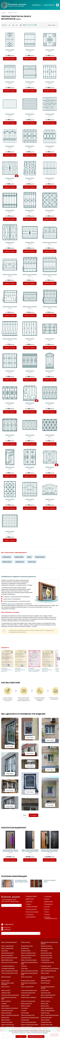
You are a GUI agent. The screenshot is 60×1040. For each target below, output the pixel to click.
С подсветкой (24, 1008)
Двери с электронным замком (28, 1022)
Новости (47, 899)
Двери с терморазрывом (7, 946)
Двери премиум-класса (47, 997)
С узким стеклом (45, 960)
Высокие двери (25, 948)
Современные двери (46, 1022)
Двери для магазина (6, 1012)
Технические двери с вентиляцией (10, 995)
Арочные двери (25, 1019)
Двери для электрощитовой (28, 1001)
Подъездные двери (46, 992)
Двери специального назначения (9, 1008)
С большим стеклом (46, 966)
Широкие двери (5, 1017)
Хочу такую (9, 746)
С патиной (23, 1010)
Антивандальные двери (47, 948)
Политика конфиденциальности (51, 917)
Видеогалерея (49, 901)
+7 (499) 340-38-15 (8, 924)
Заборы (29, 557)
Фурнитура (29, 901)
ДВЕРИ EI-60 (30, 899)
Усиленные (24, 966)
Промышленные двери (27, 946)
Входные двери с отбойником (28, 997)
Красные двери (5, 1005)
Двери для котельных (46, 946)
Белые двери (44, 950)
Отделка (28, 904)
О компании (48, 896)
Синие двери (4, 950)
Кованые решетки (39, 557)
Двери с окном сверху (26, 976)
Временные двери (25, 950)
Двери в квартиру (5, 1019)
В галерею (33, 815)
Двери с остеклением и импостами (10, 1015)
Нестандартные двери (46, 955)
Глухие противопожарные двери (9, 973)
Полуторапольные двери (7, 953)
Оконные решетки (31, 909)
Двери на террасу (5, 990)
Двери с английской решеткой (48, 970)
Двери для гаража (25, 1005)
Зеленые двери (45, 990)
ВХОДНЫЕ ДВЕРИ (31, 896)
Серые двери (24, 968)
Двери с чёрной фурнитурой (48, 995)
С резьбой (3, 1003)
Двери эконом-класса (26, 1003)
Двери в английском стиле (27, 1015)
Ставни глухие (31, 561)
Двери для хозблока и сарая (28, 955)
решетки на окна (12, 603)
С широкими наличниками (8, 968)
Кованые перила (19, 557)
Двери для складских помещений (49, 1026)
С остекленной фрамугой (7, 966)
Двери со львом (45, 973)
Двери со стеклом (45, 1001)
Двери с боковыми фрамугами (9, 942)
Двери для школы (25, 942)
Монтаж (47, 909)
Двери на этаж (44, 1003)
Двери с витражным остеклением (29, 970)
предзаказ (9, 58)
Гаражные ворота (7, 561)
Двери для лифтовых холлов (28, 953)
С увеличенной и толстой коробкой (50, 968)
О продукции (29, 914)
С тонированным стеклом (47, 962)
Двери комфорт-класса (7, 960)
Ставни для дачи (25, 995)
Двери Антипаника (6, 976)
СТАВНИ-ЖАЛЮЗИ (31, 906)
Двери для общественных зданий (29, 1024)
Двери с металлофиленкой (48, 1010)
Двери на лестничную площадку (9, 962)
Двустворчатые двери (46, 1017)
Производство (49, 904)
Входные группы (5, 980)
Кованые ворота (20, 561)
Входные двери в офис (46, 1024)
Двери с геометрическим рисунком (49, 1015)
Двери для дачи (5, 986)
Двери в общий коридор (47, 1008)
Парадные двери (45, 1012)
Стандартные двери (26, 957)
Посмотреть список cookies (36, 1036)
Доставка (47, 906)
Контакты (47, 914)
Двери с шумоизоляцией (27, 986)
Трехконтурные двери (6, 1022)
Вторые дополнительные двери (9, 957)
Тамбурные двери (5, 992)
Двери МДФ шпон (45, 982)
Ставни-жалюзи (7, 557)
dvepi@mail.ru (7, 929)
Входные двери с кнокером (28, 980)
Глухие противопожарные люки (29, 990)
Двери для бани (45, 1005)
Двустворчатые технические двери (30, 1017)
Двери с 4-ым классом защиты (29, 960)
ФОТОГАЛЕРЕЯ (30, 917)
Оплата (47, 912)
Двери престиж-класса (46, 957)
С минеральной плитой (7, 1010)
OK (21, 1036)
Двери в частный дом (26, 1026)
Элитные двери (25, 1012)
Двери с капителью (46, 980)
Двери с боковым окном (7, 948)
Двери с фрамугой (6, 1001)
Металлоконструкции (32, 912)
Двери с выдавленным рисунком (9, 970)
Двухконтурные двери (46, 953)
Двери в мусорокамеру (7, 955)
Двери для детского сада (7, 1024)
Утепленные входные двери (28, 992)
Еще (24, 815)
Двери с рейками (45, 1019)
